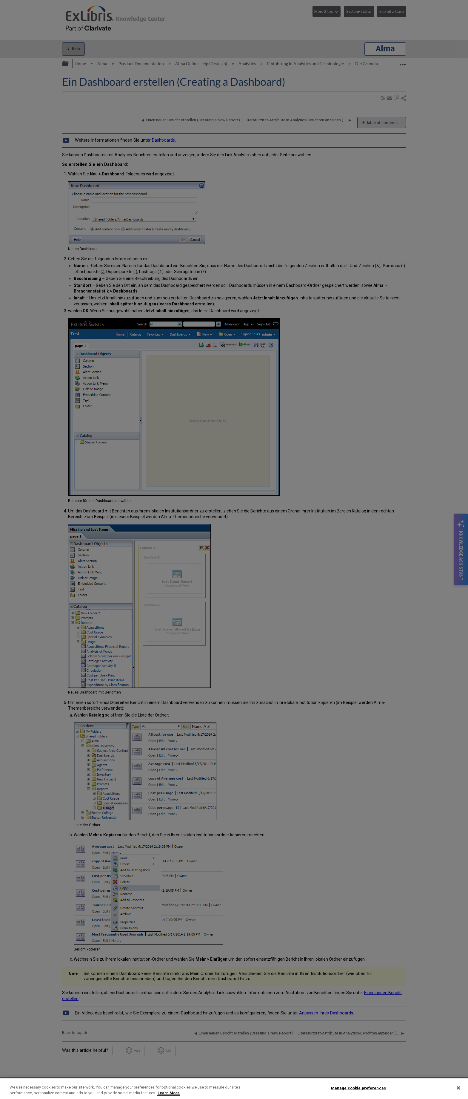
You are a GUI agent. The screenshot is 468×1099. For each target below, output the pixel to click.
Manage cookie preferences (358, 1088)
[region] (234, 1088)
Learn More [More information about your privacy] (169, 1093)
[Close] (458, 1088)
